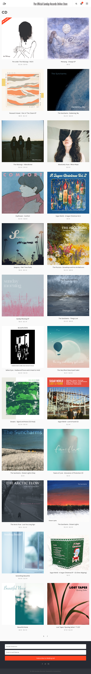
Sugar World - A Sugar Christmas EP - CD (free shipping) (68, 573)
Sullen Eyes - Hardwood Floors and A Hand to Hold (23, 370)
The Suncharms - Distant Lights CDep (22, 473)
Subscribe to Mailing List (45, 658)
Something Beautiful (23, 576)
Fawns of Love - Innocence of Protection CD (68, 473)
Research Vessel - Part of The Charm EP (22, 113)
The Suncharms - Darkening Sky (68, 113)
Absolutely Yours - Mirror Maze (68, 164)
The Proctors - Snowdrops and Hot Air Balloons (68, 267)
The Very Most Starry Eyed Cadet (68, 370)
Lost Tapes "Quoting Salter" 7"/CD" (68, 627)
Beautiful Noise (22, 627)
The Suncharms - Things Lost (68, 318)
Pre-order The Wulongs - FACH (22, 62)
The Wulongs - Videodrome (22, 164)
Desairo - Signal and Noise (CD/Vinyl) (22, 422)
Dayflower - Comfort (23, 216)
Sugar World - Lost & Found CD (68, 422)
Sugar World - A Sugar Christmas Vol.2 (68, 216)
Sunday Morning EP (22, 319)
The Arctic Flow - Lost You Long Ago (22, 524)
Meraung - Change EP (68, 62)
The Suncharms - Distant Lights (68, 524)
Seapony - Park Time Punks (23, 267)
